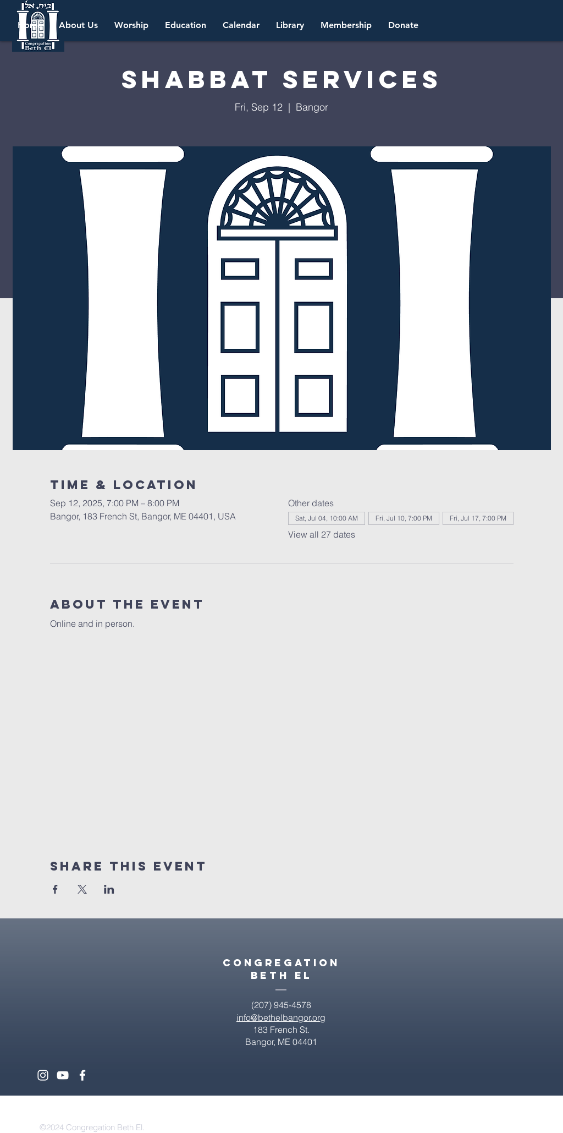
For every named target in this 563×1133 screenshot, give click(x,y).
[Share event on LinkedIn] (109, 889)
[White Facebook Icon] (82, 1075)
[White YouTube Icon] (63, 1075)
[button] (241, 25)
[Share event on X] (82, 889)
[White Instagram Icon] (43, 1075)
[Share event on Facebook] (55, 889)
